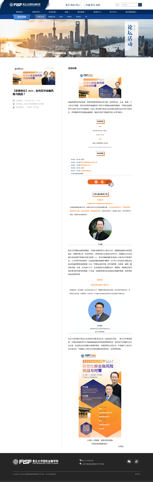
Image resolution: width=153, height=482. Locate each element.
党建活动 (51, 17)
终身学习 (97, 12)
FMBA (69, 17)
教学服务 (81, 12)
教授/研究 (36, 12)
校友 (66, 12)
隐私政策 (53, 474)
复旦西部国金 (131, 12)
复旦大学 (137, 474)
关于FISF (113, 12)
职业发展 (52, 12)
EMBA (78, 17)
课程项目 (19, 12)
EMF (61, 17)
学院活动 (40, 17)
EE (86, 17)
